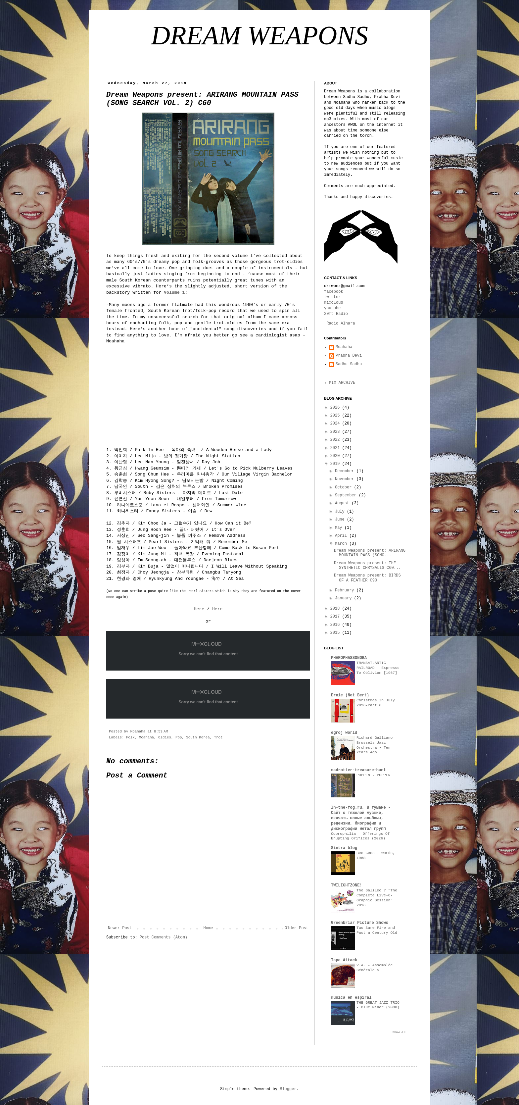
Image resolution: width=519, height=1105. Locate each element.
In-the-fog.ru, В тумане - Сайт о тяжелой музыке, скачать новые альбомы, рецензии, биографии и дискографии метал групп (361, 818)
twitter (332, 297)
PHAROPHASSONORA (349, 658)
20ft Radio (336, 314)
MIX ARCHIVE (342, 382)
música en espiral (351, 997)
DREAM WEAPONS (259, 35)
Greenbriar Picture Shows (359, 923)
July (341, 511)
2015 (336, 632)
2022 (336, 439)
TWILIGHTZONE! (346, 885)
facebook (333, 291)
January (344, 598)
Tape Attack (344, 960)
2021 (336, 448)
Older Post (296, 928)
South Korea (198, 737)
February (345, 590)
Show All (400, 1032)
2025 (336, 415)
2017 (336, 616)
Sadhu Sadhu (349, 364)
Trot (218, 737)
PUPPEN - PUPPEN (373, 775)
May (340, 528)
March (342, 543)
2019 (336, 464)
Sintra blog (344, 848)
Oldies (164, 737)
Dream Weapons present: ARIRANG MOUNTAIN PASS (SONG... (369, 553)
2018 (336, 608)
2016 (336, 625)
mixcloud (333, 302)
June (341, 519)
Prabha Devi (349, 355)
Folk (130, 737)
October (344, 487)
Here (199, 609)
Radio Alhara (340, 323)
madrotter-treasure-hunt (358, 770)
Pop (178, 737)
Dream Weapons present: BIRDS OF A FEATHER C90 (367, 577)
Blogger (288, 1089)
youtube (332, 308)
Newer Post (120, 928)
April (342, 535)
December (345, 471)
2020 (336, 456)
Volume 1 (174, 292)
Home (208, 928)
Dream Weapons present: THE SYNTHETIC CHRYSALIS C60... (367, 565)
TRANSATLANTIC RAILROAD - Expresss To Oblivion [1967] (378, 668)
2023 (336, 431)
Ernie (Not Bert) (350, 695)
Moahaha (146, 737)
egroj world (344, 732)
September (347, 495)
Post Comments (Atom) (163, 937)
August (343, 503)
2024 (336, 423)
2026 (336, 407)
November (345, 479)
